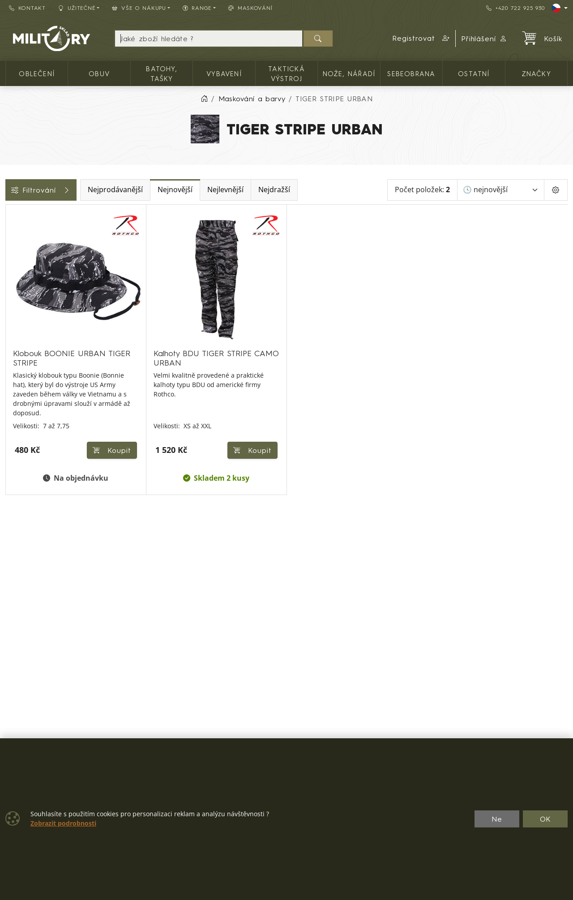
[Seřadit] (501, 190)
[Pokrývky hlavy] (12, 269)
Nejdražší (337, 189)
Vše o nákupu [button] (139, 7)
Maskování (250, 7)
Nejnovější (238, 189)
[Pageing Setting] (555, 190)
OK (545, 818)
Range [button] (197, 7)
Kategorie (27, 214)
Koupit (250, 441)
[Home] (204, 98)
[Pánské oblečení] (12, 252)
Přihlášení (484, 38)
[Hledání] (208, 38)
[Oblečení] (12, 236)
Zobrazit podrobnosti (63, 823)
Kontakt (27, 7)
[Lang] (560, 8)
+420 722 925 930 (515, 7)
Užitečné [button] (77, 7)
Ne (497, 818)
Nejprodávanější (178, 189)
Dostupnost (30, 310)
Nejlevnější (288, 189)
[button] (421, 38)
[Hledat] (318, 38)
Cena (19, 290)
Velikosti (24, 331)
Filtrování (72, 190)
